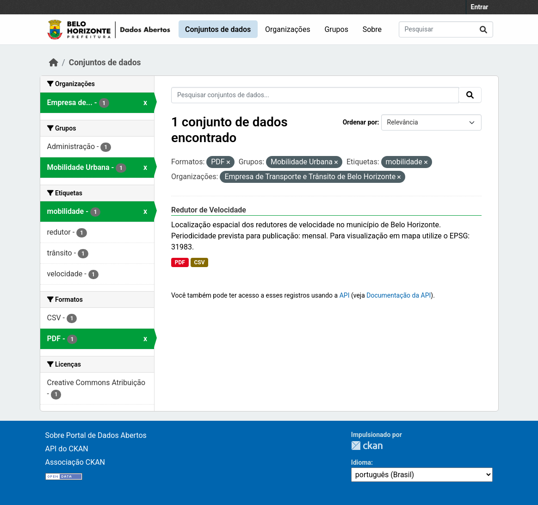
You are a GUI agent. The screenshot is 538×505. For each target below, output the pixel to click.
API (345, 295)
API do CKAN (66, 448)
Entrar (480, 7)
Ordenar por (360, 122)
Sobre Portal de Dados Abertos (96, 435)
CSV (199, 262)
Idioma (361, 462)
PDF (180, 262)
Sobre (372, 29)
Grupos (336, 29)
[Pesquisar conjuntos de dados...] (446, 29)
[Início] (53, 62)
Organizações (287, 29)
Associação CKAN (75, 462)
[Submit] (483, 29)
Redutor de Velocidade (208, 210)
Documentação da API (398, 295)
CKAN (367, 445)
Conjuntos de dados (218, 29)
